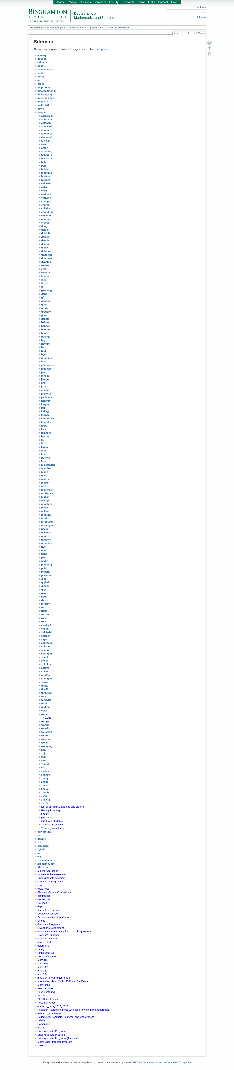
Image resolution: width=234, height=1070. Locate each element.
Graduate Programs (49, 924)
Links (40, 885)
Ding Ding (92, 27)
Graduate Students (75, 27)
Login (203, 7)
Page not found (46, 991)
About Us (43, 867)
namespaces (101, 49)
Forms (141, 2)
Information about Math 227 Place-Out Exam (63, 981)
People (59, 27)
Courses (42, 902)
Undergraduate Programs (52, 1031)
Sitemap (201, 17)
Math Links (44, 984)
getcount (46, 817)
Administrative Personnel (52, 874)
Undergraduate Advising (51, 877)
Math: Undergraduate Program (55, 1041)
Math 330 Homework (118, 27)
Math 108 (43, 963)
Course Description (48, 913)
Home (61, 2)
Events (41, 920)
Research (127, 2)
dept (40, 906)
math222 (42, 970)
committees (44, 895)
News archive (45, 988)
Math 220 (43, 967)
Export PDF (209, 53)
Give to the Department (51, 927)
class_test (43, 888)
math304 (42, 974)
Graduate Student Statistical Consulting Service (64, 931)
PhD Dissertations (48, 999)
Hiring (41, 949)
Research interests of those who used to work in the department (73, 1009)
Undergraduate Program (51, 1034)
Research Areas (47, 1002)
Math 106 (43, 959)
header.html (44, 942)
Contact (163, 2)
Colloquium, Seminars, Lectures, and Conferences (66, 1016)
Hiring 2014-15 (46, 952)
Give (174, 2)
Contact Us (44, 899)
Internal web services (49, 910)
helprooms (43, 945)
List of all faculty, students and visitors (62, 806)
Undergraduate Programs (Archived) (58, 1038)
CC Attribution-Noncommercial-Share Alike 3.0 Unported (163, 1062)
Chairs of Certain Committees (54, 892)
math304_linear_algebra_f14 (54, 977)
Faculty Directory (50, 810)
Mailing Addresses (48, 870)
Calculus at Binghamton (51, 881)
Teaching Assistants (52, 824)
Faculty (45, 813)
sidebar (42, 1020)
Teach (102, 27)
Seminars (100, 2)
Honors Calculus (47, 956)
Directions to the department (53, 917)
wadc (48, 717)
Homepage (48, 27)
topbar (41, 1027)
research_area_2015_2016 (53, 1006)
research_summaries (49, 1013)
